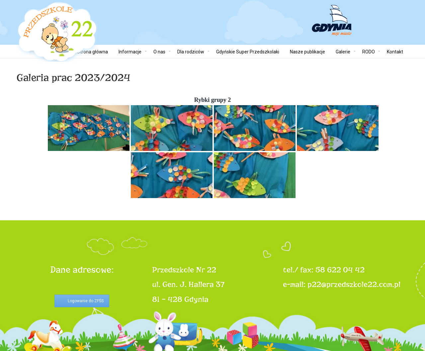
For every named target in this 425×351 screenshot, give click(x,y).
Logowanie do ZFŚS (86, 301)
